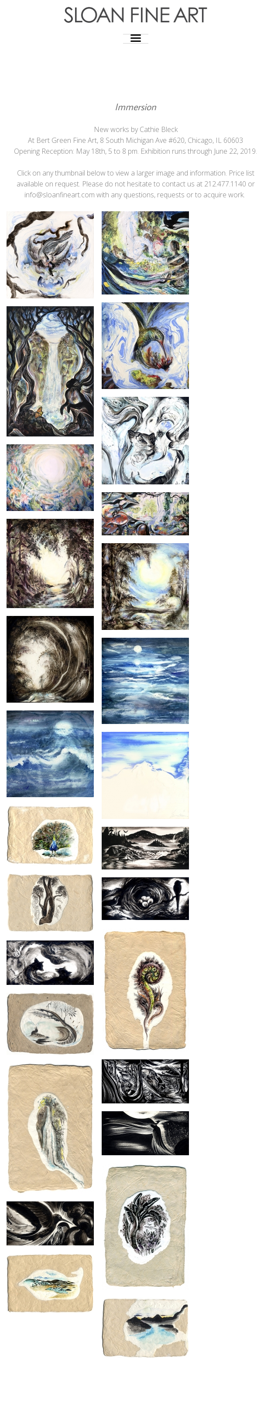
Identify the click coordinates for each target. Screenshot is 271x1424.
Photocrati (153, 1411)
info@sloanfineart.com (59, 195)
